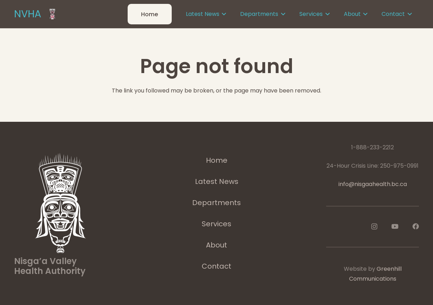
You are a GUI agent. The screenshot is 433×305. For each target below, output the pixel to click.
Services (216, 224)
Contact (216, 266)
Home (216, 160)
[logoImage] (52, 14)
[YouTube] (394, 226)
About (216, 245)
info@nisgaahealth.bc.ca (373, 184)
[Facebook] (416, 226)
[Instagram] (374, 226)
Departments (216, 203)
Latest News (216, 181)
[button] (222, 14)
